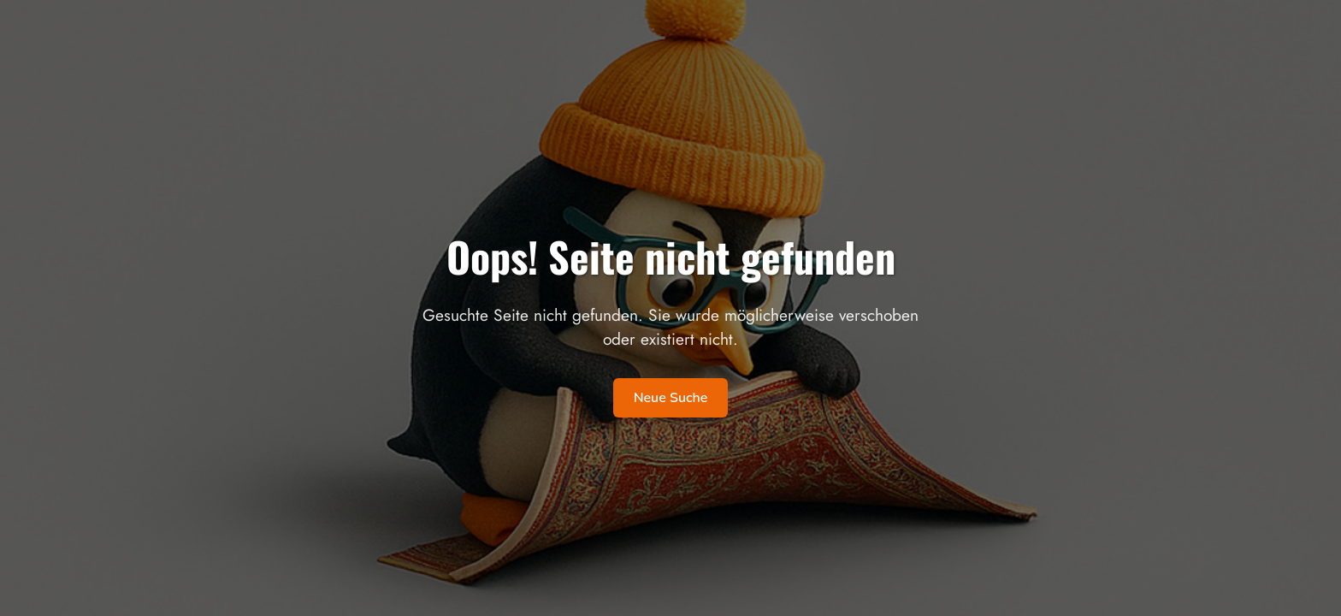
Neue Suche (671, 397)
